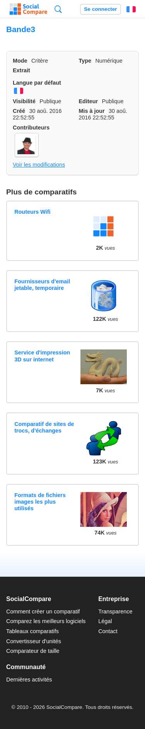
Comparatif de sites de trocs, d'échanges (44, 427)
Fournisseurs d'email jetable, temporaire (42, 284)
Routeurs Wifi (32, 212)
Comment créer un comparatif (43, 611)
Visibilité (24, 101)
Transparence (115, 611)
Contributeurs (31, 127)
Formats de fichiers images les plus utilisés (40, 502)
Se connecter (100, 9)
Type (85, 61)
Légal (105, 621)
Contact (108, 631)
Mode (20, 61)
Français (131, 9)
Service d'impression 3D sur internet (42, 355)
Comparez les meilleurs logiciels (46, 621)
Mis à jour (92, 111)
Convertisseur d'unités (33, 641)
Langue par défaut (37, 83)
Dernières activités (29, 679)
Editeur (88, 101)
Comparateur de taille (33, 651)
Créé (19, 111)
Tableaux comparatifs (32, 631)
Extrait (21, 70)
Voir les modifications (39, 165)
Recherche (58, 9)
